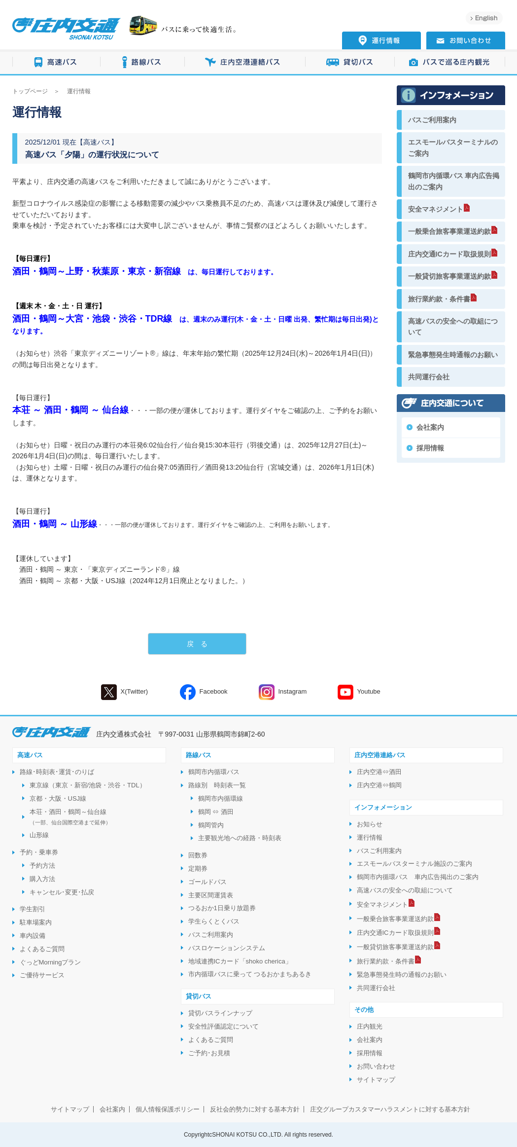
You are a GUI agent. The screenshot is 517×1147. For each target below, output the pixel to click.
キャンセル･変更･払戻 (62, 892)
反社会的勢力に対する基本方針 (255, 1109)
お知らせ (369, 824)
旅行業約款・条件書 (439, 299)
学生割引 (32, 909)
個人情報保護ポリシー (168, 1109)
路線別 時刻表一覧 (217, 785)
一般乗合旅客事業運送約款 (449, 231)
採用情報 (430, 448)
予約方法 (42, 865)
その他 (364, 1009)
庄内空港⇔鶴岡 (379, 785)
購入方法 (42, 879)
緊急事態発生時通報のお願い (453, 355)
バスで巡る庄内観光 (450, 62)
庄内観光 (369, 1026)
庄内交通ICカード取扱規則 (449, 254)
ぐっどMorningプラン (50, 962)
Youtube (359, 692)
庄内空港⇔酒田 (379, 772)
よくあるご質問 (42, 949)
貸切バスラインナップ (220, 1013)
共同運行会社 (428, 377)
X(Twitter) (124, 692)
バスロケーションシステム (226, 948)
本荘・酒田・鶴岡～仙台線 (70, 816)
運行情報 (369, 837)
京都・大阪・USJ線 (58, 798)
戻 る (197, 644)
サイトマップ (376, 1079)
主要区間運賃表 (210, 895)
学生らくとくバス (214, 921)
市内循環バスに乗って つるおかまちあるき (250, 974)
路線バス (143, 62)
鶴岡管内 (211, 825)
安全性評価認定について (223, 1026)
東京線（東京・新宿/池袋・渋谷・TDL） (88, 785)
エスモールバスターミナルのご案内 (453, 147)
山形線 (39, 835)
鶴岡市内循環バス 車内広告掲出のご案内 (454, 181)
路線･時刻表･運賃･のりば (57, 772)
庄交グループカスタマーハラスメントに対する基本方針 (390, 1109)
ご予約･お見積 (209, 1053)
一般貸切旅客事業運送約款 (449, 276)
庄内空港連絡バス (245, 62)
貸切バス (350, 62)
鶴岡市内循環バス (214, 772)
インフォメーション (383, 807)
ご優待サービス (42, 975)
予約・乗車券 (39, 852)
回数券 (197, 855)
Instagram (283, 692)
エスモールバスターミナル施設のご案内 (414, 863)
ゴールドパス (207, 882)
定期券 (197, 868)
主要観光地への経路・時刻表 (239, 838)
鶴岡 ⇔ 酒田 (216, 811)
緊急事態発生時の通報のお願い (402, 974)
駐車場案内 (36, 922)
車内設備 (32, 935)
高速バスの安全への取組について (453, 326)
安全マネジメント (435, 209)
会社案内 (430, 427)
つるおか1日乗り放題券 (222, 908)
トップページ (30, 91)
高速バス (56, 62)
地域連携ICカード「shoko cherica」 (240, 961)
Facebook (204, 692)
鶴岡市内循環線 (220, 798)
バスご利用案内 (432, 120)
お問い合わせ (376, 1066)
